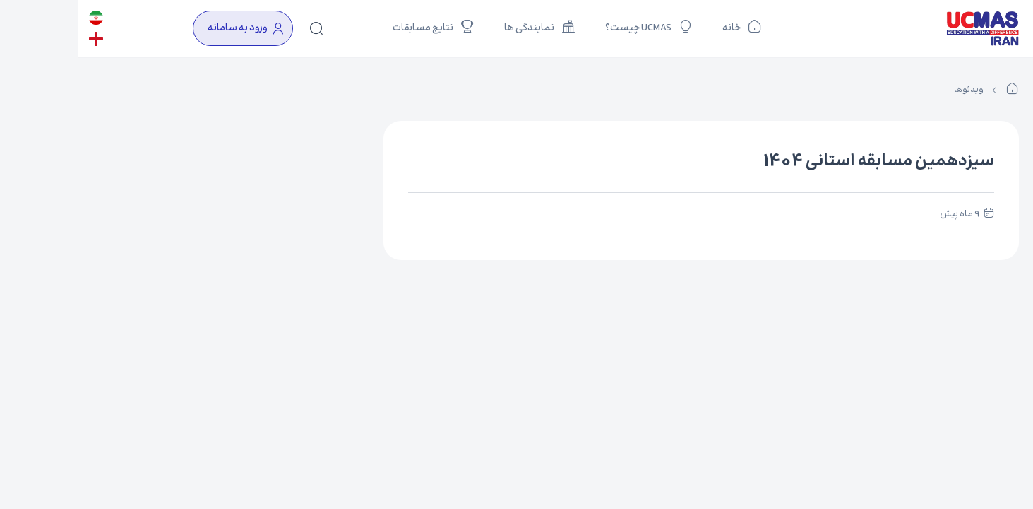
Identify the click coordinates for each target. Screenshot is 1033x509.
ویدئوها (890, 90)
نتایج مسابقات (355, 26)
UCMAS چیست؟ (570, 26)
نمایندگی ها (461, 26)
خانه (663, 26)
